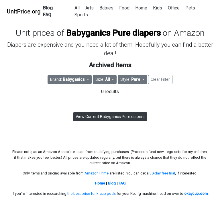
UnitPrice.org (24, 11)
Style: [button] (130, 79)
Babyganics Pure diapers (113, 33)
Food (124, 8)
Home (141, 8)
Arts (89, 8)
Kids (157, 8)
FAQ (47, 14)
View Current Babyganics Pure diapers (110, 116)
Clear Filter (160, 79)
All (77, 8)
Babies (106, 8)
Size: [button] (103, 79)
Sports (81, 14)
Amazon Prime (97, 173)
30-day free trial (162, 173)
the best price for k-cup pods (91, 193)
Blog (48, 8)
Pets (190, 8)
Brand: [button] (68, 79)
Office (174, 8)
